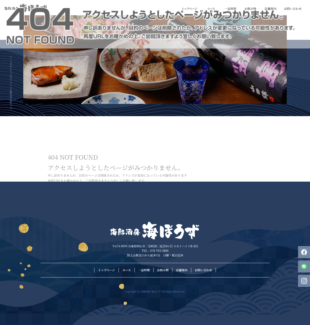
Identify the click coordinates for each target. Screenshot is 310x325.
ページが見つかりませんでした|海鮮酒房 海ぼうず (11, 82)
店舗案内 (270, 9)
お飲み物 (250, 9)
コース (211, 9)
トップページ (189, 9)
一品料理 (230, 9)
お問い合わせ (292, 9)
